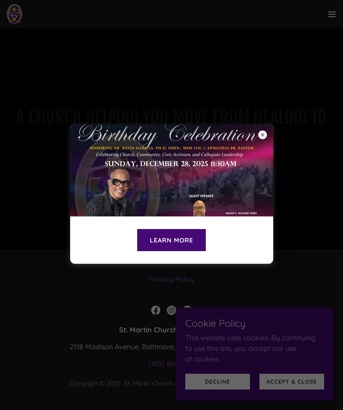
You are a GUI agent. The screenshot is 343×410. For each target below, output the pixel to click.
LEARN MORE (171, 240)
